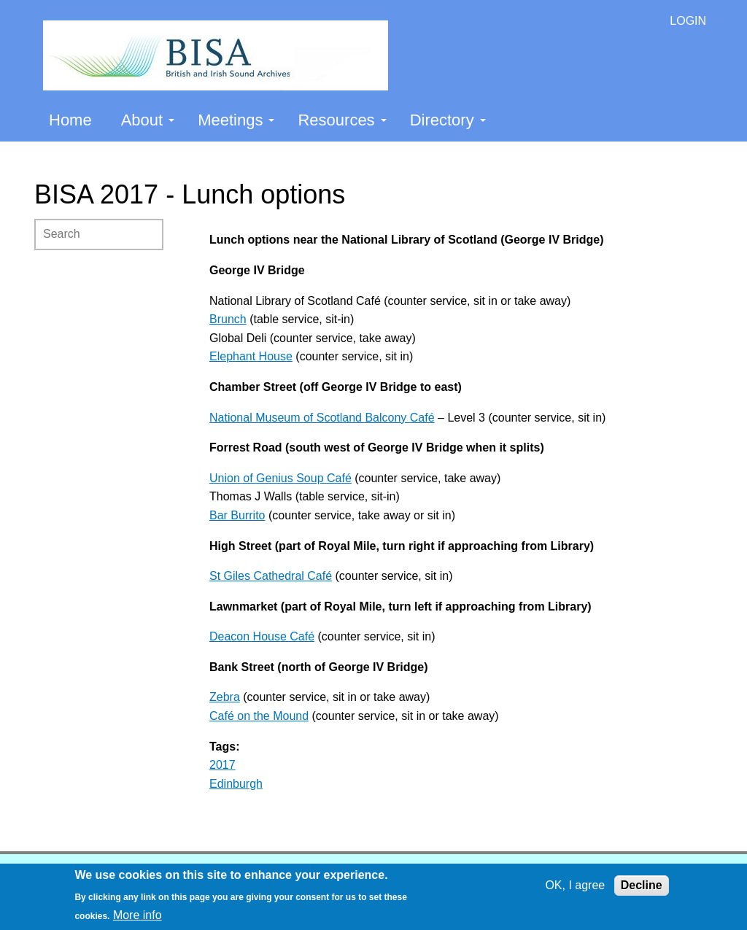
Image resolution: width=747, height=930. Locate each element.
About (148, 120)
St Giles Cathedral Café (270, 576)
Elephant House (251, 356)
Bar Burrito (237, 515)
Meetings (236, 120)
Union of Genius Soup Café (280, 478)
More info (137, 915)
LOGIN (688, 21)
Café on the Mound (259, 716)
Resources (342, 120)
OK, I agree (575, 885)
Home (70, 120)
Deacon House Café (261, 636)
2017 (222, 765)
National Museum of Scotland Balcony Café (322, 417)
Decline (641, 885)
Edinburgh (236, 784)
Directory (448, 120)
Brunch (228, 319)
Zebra (224, 697)
